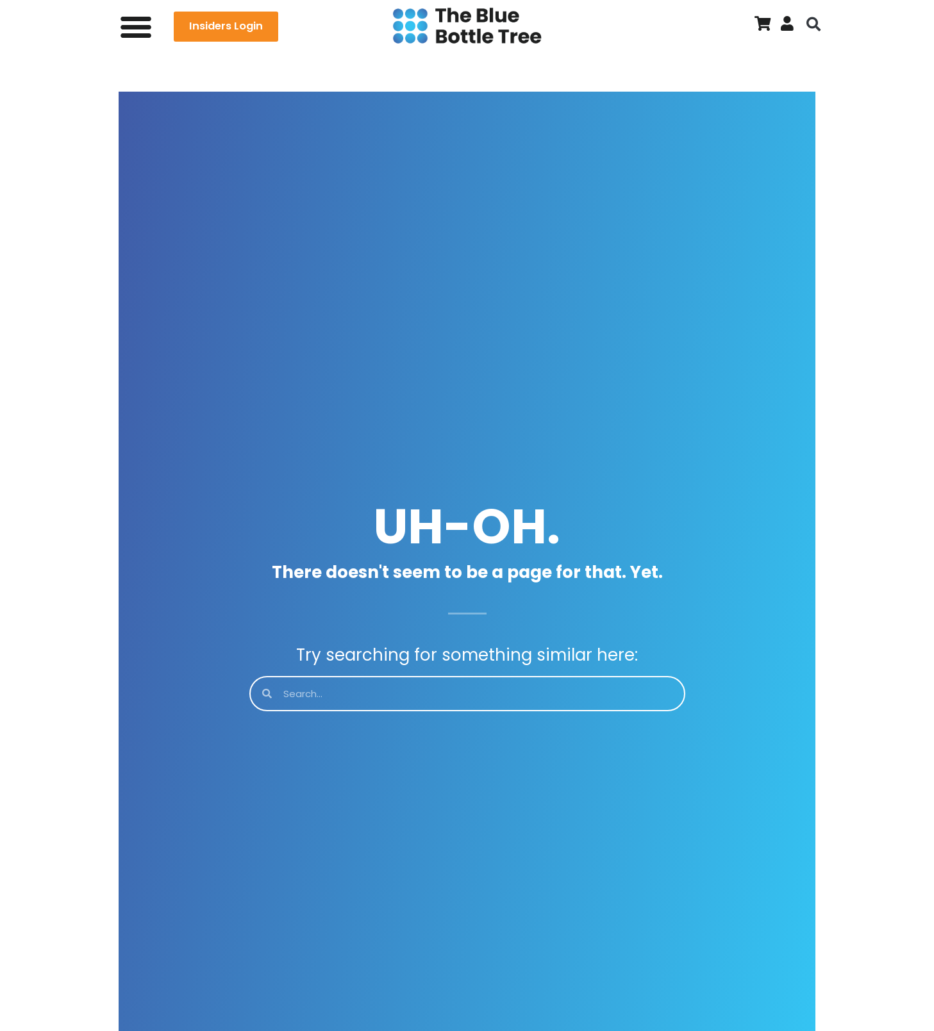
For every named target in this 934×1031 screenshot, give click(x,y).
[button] (136, 27)
